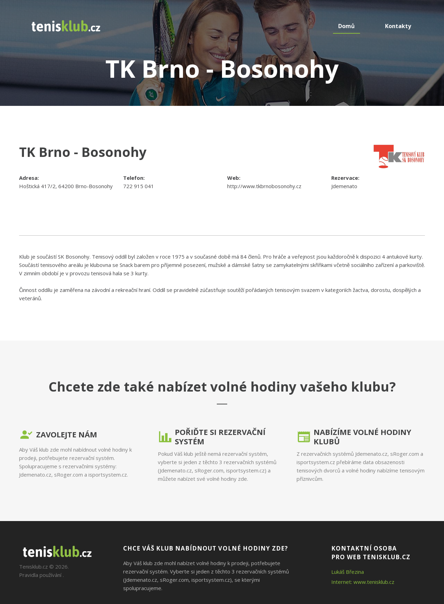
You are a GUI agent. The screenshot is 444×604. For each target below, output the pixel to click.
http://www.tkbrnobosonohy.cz (264, 186)
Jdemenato (344, 186)
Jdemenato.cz (35, 474)
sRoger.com (68, 474)
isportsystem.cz (107, 474)
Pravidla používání (40, 574)
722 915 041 (138, 186)
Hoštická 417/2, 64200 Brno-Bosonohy (66, 186)
